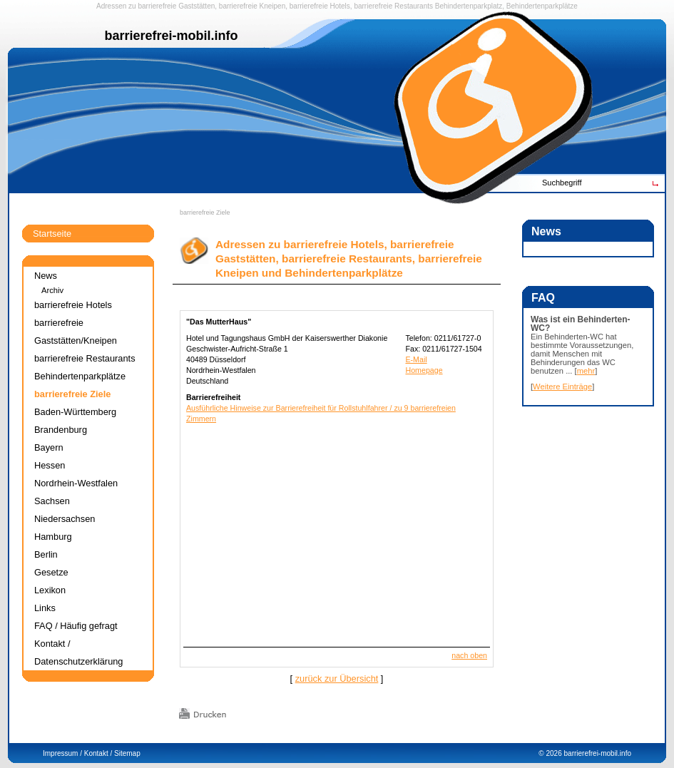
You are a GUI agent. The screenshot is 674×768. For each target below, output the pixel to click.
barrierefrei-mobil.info (597, 753)
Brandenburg (60, 429)
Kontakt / (98, 753)
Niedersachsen (64, 518)
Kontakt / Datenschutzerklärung (78, 652)
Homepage (423, 370)
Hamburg (53, 536)
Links (45, 608)
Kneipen (273, 6)
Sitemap (127, 753)
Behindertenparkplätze (80, 376)
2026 (553, 753)
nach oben (469, 655)
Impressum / (62, 753)
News (45, 275)
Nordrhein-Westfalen (76, 483)
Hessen (49, 465)
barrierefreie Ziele (205, 212)
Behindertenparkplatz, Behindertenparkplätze (506, 6)
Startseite (52, 233)
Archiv (52, 290)
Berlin (46, 554)
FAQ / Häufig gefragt (76, 625)
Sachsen (52, 501)
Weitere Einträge (562, 386)
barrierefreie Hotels (320, 6)
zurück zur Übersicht (337, 678)
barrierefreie (157, 6)
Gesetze (51, 572)
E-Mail (416, 359)
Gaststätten (196, 6)
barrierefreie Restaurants (393, 6)
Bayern (48, 447)
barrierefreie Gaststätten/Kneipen (75, 331)
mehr (586, 371)
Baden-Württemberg (75, 411)
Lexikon (50, 590)
